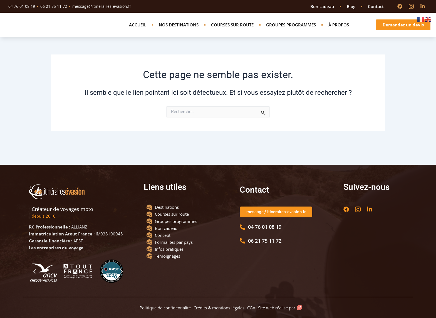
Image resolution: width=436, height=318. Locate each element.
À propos (338, 31)
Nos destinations (179, 31)
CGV (251, 306)
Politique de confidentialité (165, 306)
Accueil (137, 31)
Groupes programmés (291, 31)
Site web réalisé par (278, 306)
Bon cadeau (322, 6)
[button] (34, 268)
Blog (351, 6)
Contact (376, 6)
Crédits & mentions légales (219, 306)
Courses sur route (232, 31)
